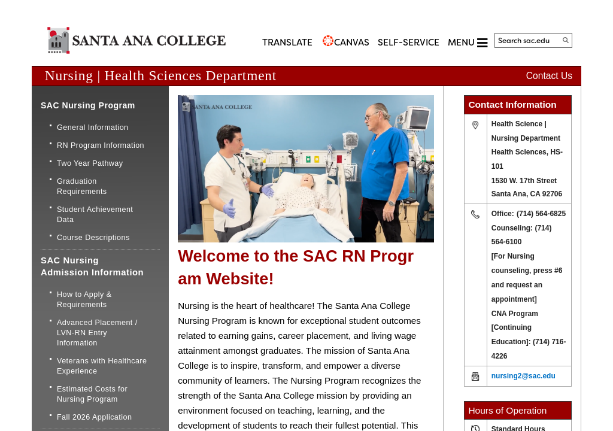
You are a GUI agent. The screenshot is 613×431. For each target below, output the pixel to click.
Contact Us (549, 76)
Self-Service (408, 42)
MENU (467, 43)
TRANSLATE (287, 42)
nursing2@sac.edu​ (523, 376)
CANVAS (351, 42)
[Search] (566, 40)
